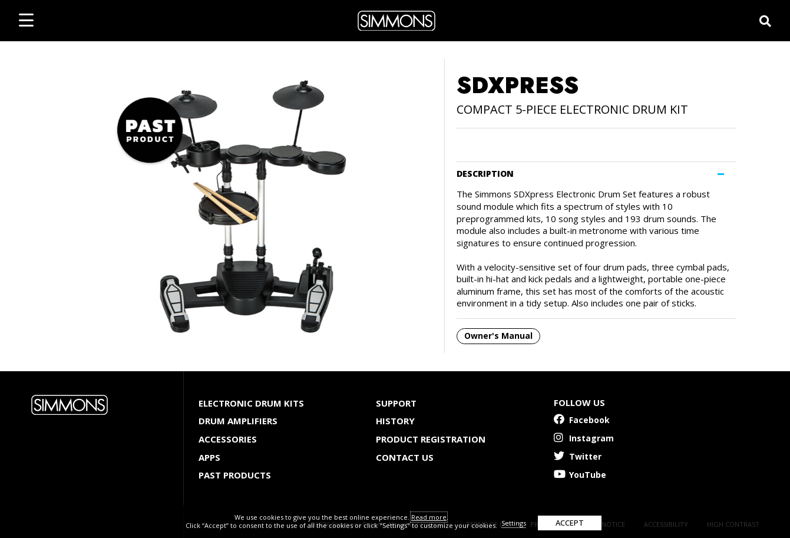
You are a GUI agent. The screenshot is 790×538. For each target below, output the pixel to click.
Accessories (228, 439)
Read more (429, 517)
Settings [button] (513, 523)
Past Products (235, 475)
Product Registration (430, 439)
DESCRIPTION (485, 173)
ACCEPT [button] (570, 522)
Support (396, 403)
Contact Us (405, 457)
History (395, 421)
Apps (209, 457)
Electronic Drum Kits (251, 403)
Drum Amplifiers (238, 421)
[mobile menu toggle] (26, 20)
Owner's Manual (498, 335)
